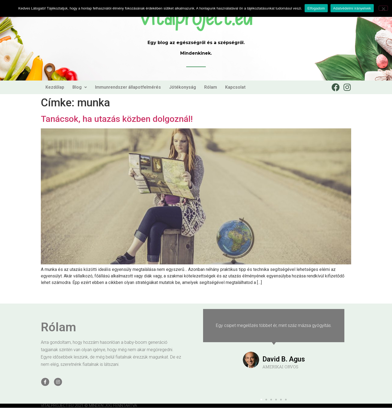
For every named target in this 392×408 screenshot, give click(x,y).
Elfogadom (316, 8)
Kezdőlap (54, 87)
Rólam (210, 87)
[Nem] (383, 8)
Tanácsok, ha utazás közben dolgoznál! (117, 119)
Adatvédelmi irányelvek (352, 8)
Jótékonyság (182, 87)
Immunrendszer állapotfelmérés (128, 87)
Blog (79, 87)
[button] (261, 399)
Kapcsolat (235, 87)
